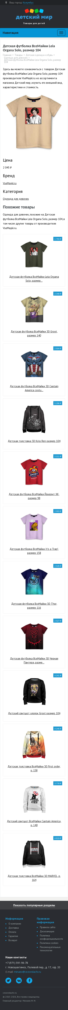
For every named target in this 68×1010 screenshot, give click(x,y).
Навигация (10, 33)
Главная (7, 55)
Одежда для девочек (16, 58)
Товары (19, 55)
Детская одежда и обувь (39, 55)
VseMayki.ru (10, 183)
